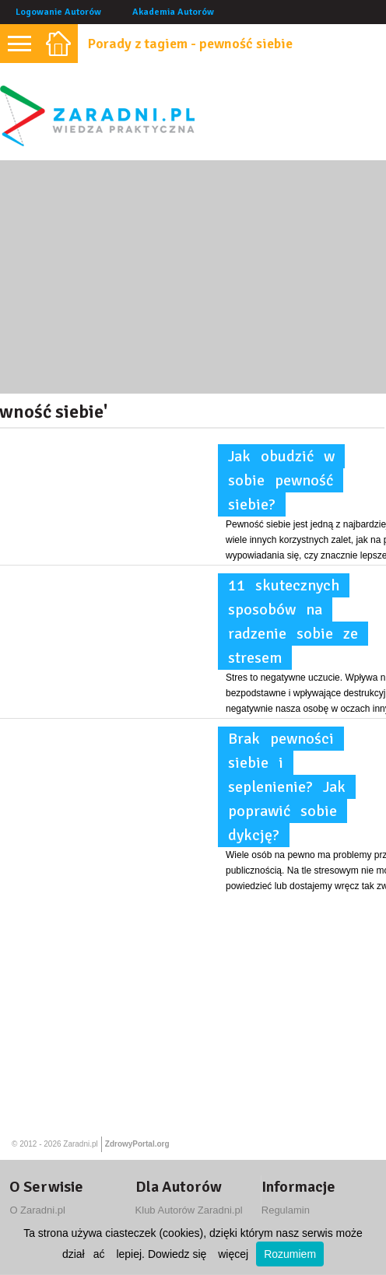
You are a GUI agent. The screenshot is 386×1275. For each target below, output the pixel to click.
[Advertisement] (193, 277)
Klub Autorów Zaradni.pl (189, 1210)
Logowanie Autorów (58, 12)
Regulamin (285, 1210)
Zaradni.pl (80, 1144)
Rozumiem (290, 1254)
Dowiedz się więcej (198, 1254)
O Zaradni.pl (37, 1210)
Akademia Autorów (173, 12)
